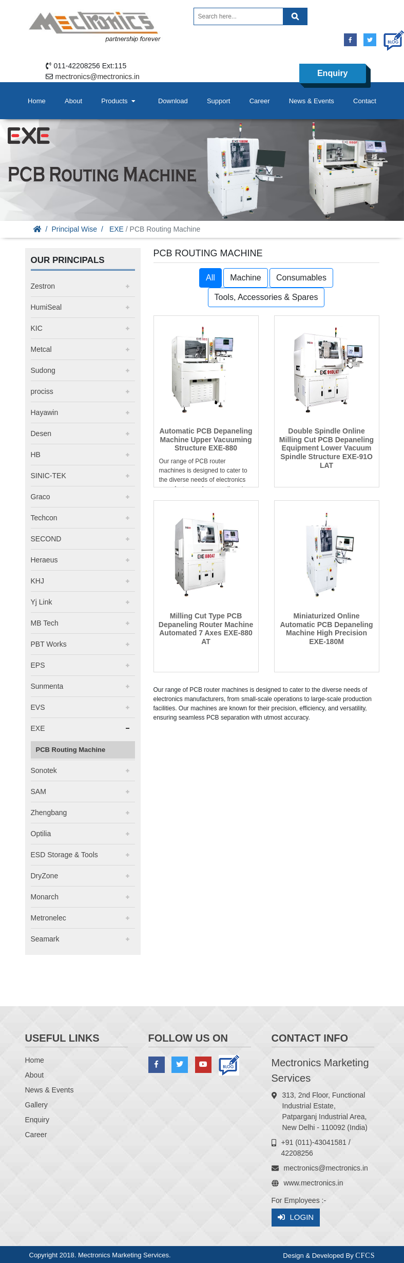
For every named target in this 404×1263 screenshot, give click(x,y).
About (73, 101)
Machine (245, 277)
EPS (38, 665)
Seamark (45, 939)
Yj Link (41, 602)
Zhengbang (49, 812)
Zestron (43, 286)
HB (36, 454)
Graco (40, 497)
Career (259, 101)
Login (296, 1217)
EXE (116, 229)
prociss (42, 391)
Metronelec (48, 918)
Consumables (301, 277)
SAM (38, 791)
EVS (38, 707)
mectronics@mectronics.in (97, 76)
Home (37, 101)
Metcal (41, 349)
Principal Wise (74, 229)
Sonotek (44, 770)
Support (218, 101)
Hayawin (45, 412)
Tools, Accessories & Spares (266, 297)
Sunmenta (47, 686)
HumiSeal (46, 307)
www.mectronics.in (313, 1183)
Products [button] (119, 101)
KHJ (37, 581)
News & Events (311, 101)
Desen (41, 433)
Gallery (36, 1105)
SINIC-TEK (48, 476)
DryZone (45, 876)
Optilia (41, 834)
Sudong (43, 370)
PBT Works (49, 644)
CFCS (365, 1255)
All (210, 277)
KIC (37, 328)
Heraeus (44, 560)
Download (173, 101)
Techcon (44, 518)
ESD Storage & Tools (64, 855)
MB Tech (45, 623)
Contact (364, 101)
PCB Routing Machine (71, 749)
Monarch (45, 897)
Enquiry (332, 73)
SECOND (46, 539)
